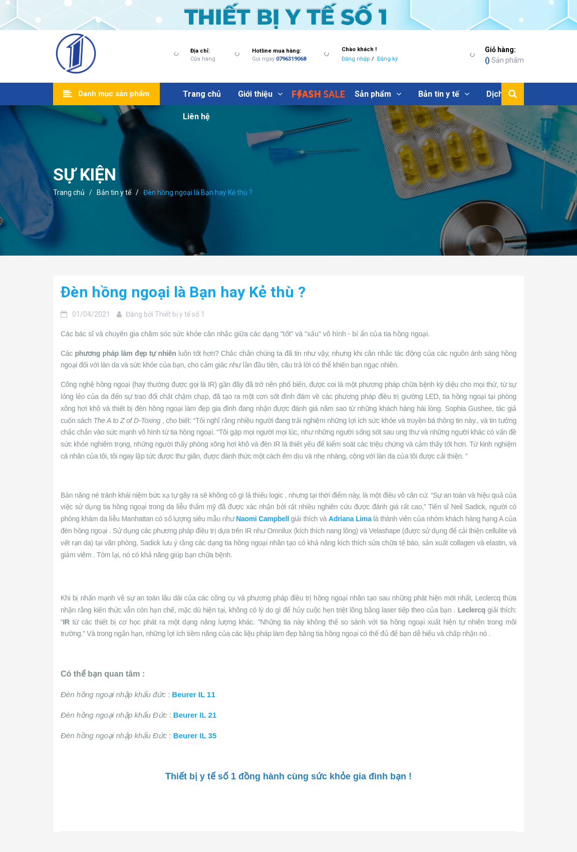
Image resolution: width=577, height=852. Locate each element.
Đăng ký (387, 59)
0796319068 (291, 59)
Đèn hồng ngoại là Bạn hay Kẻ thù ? (183, 292)
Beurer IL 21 (194, 715)
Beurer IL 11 (193, 694)
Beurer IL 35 (194, 735)
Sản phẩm (504, 54)
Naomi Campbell (262, 519)
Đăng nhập (356, 59)
